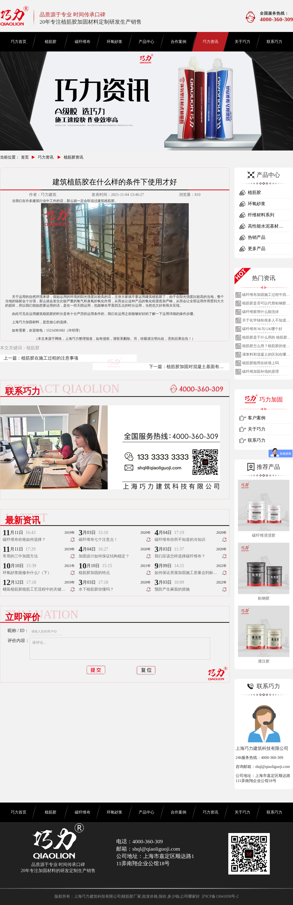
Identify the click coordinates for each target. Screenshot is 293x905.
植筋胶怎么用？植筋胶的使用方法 (266, 347)
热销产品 (256, 237)
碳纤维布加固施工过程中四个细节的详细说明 (266, 296)
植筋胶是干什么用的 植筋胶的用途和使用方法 (266, 338)
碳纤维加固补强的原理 (260, 371)
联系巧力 (274, 42)
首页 (25, 157)
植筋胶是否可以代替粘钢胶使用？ (266, 304)
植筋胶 (50, 42)
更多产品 (256, 248)
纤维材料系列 (261, 214)
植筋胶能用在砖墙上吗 (260, 363)
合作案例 (178, 42)
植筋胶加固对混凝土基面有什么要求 (195, 367)
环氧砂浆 (114, 42)
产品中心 (146, 42)
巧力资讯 (210, 42)
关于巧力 (242, 42)
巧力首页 (18, 42)
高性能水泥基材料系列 (265, 228)
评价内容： (19, 640)
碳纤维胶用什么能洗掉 (260, 312)
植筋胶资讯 (73, 157)
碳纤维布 (82, 42)
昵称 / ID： (18, 630)
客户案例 (256, 417)
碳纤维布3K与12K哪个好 (262, 329)
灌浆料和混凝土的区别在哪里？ (264, 355)
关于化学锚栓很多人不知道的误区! (266, 321)
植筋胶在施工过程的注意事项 (49, 358)
